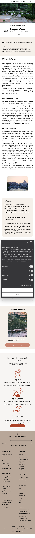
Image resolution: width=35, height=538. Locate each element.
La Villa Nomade (5, 506)
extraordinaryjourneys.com (25, 520)
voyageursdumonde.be (24, 509)
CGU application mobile (17, 531)
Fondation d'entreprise (24, 477)
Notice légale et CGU (27, 528)
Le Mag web (5, 479)
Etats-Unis (21, 498)
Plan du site (21, 526)
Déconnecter (22, 468)
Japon (20, 488)
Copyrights (13, 526)
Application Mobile (6, 483)
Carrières (21, 479)
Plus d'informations (21, 261)
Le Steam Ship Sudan (7, 500)
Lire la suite (13, 168)
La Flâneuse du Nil (6, 504)
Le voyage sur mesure (7, 466)
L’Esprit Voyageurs (6, 465)
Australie (21, 493)
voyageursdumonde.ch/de (24, 513)
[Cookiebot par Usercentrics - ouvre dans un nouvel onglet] (27, 242)
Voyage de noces (22, 456)
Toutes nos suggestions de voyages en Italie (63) (17, 345)
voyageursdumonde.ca (24, 515)
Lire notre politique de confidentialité (18, 445)
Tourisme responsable (7, 456)
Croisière (21, 463)
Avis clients (4, 488)
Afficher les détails (26, 285)
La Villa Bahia (5, 507)
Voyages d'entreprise (7, 490)
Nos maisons (5, 498)
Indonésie (21, 497)
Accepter (17, 289)
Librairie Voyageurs (6, 476)
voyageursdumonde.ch (24, 511)
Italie (20, 490)
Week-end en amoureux (24, 459)
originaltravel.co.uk (23, 516)
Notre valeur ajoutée (6, 468)
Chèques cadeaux (6, 486)
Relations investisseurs (24, 480)
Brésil (20, 500)
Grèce (20, 502)
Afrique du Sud (22, 495)
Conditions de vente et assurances (7, 492)
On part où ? (21, 454)
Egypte (20, 491)
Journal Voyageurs (6, 477)
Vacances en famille (23, 457)
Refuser (17, 294)
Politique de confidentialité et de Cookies (12, 528)
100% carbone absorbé (7, 454)
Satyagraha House (6, 502)
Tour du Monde (22, 466)
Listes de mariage (6, 484)
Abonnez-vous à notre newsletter (17, 442)
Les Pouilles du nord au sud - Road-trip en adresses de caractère (16, 339)
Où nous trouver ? (6, 463)
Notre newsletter (6, 481)
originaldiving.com (23, 518)
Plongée (20, 469)
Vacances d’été (22, 461)
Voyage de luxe (22, 464)
